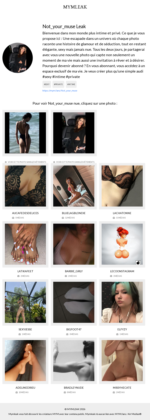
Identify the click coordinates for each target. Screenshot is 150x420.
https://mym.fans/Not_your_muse (59, 90)
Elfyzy (122, 329)
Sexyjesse (25, 329)
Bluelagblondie (74, 213)
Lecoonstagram (122, 271)
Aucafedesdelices (25, 213)
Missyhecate (122, 387)
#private (58, 84)
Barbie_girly (74, 271)
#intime (71, 84)
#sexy (46, 84)
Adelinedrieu (25, 387)
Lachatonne (122, 213)
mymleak (75, 7)
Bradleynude (74, 387)
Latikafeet (25, 271)
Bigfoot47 (73, 329)
